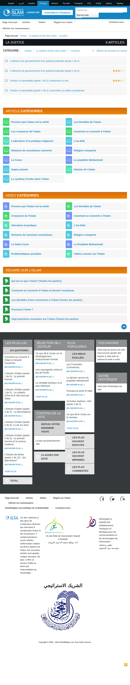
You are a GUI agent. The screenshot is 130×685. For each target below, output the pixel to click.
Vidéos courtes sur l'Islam (89, 253)
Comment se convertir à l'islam (92, 131)
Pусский (66, 3)
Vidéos (42, 22)
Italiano (109, 3)
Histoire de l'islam (84, 169)
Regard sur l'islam (63, 22)
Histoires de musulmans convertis (31, 150)
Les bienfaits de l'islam (87, 121)
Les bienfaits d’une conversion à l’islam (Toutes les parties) (47, 299)
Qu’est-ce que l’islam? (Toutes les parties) (37, 281)
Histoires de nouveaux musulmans (31, 234)
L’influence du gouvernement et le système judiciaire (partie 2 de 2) (42, 70)
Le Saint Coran (20, 244)
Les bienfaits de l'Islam (87, 206)
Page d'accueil (9, 22)
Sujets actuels (19, 169)
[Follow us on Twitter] (112, 499)
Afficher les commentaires (16, 28)
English (11, 3)
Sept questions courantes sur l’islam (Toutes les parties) (45, 319)
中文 (89, 3)
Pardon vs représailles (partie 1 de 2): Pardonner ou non (36, 80)
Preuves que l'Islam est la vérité (30, 206)
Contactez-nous (116, 22)
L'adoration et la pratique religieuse (32, 141)
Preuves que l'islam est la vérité (30, 121)
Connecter (33, 12)
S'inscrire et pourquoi (57, 13)
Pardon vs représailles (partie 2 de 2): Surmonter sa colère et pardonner (45, 90)
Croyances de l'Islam (23, 215)
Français (43, 3)
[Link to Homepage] (13, 12)
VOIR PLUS (10, 471)
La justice (75, 51)
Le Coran (16, 159)
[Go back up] (124, 326)
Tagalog (119, 3)
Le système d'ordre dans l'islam (43, 36)
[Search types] (87, 15)
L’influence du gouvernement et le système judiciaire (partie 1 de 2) (42, 61)
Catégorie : (11, 50)
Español (31, 3)
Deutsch (54, 3)
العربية (21, 3)
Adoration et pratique (23, 225)
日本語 (98, 3)
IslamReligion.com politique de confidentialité (26, 508)
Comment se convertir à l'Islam (92, 215)
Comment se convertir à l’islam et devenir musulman (43, 290)
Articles (26, 22)
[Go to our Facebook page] (102, 499)
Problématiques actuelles (26, 253)
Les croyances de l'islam (25, 131)
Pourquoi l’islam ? (22, 309)
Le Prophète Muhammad (88, 244)
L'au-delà (79, 141)
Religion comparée (85, 150)
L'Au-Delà (79, 225)
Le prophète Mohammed (88, 159)
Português (78, 3)
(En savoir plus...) (13, 367)
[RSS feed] (122, 499)
